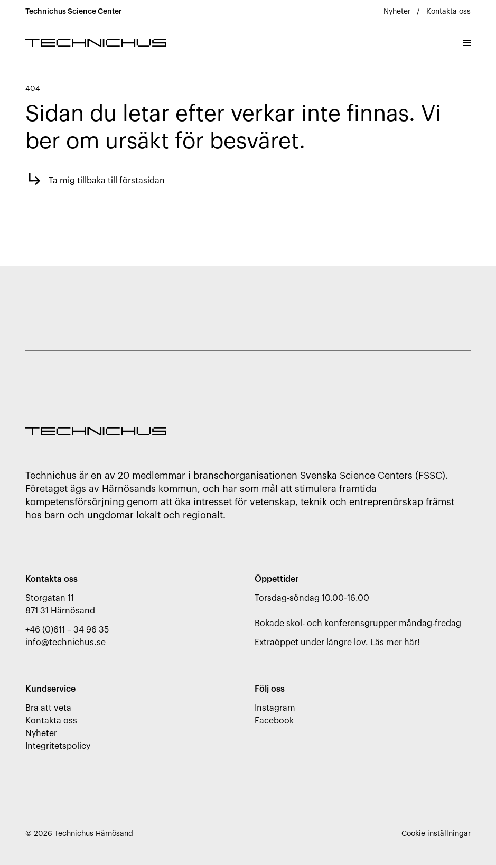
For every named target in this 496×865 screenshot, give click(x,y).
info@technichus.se (65, 642)
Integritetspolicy (57, 746)
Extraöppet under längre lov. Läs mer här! (337, 642)
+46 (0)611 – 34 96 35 (67, 630)
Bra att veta (48, 708)
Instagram (275, 708)
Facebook (274, 721)
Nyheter (396, 11)
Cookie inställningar (436, 834)
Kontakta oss (448, 11)
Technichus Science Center (73, 11)
